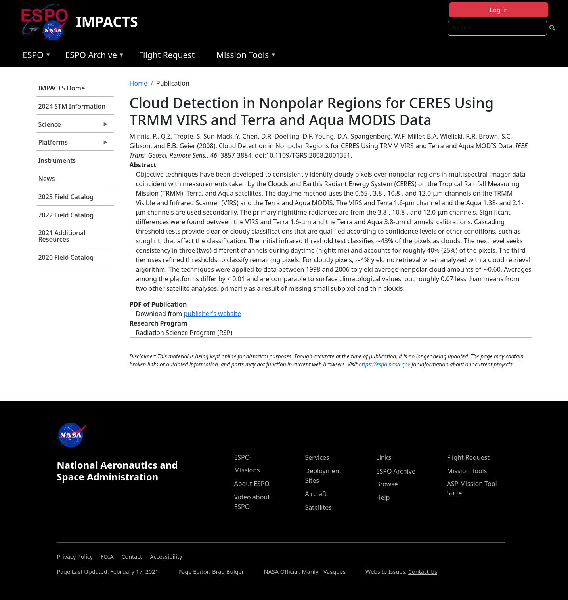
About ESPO (251, 483)
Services (317, 457)
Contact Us (422, 571)
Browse (387, 484)
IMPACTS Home (61, 88)
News (46, 178)
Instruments (57, 160)
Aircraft (316, 494)
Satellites (318, 507)
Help (383, 497)
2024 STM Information (71, 106)
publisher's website (212, 313)
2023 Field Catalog (66, 196)
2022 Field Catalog (66, 215)
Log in (499, 10)
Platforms (72, 144)
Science (72, 126)
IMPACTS (107, 21)
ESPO (35, 56)
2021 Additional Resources (61, 236)
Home (139, 83)
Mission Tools (244, 56)
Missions (247, 470)
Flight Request (167, 55)
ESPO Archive (92, 56)
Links (384, 457)
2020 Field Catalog (66, 257)
